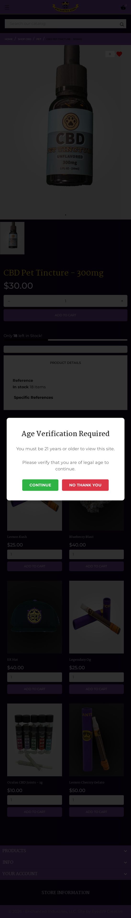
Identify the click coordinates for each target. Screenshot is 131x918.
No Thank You (85, 485)
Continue (40, 485)
